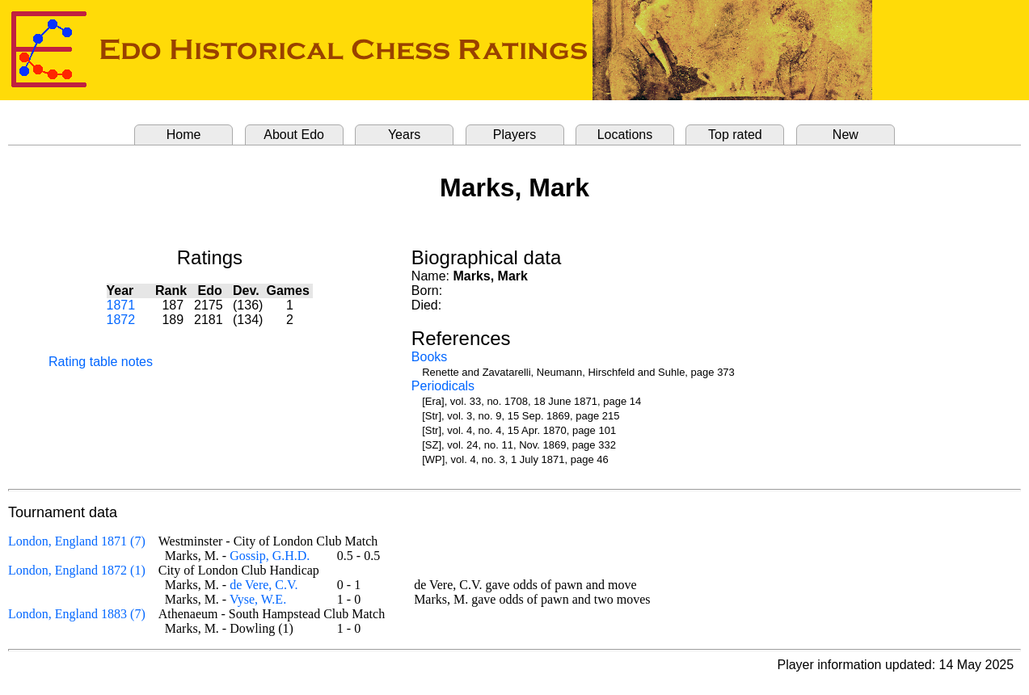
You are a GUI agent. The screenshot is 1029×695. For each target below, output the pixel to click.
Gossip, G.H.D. (270, 555)
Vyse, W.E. (258, 599)
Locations (625, 134)
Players (514, 134)
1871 (121, 305)
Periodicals (442, 386)
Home (184, 134)
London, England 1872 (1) (76, 570)
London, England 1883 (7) (76, 614)
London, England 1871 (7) (76, 541)
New (845, 134)
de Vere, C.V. (263, 585)
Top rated (735, 134)
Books (429, 357)
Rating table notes (100, 362)
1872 (121, 319)
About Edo (294, 134)
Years (404, 134)
